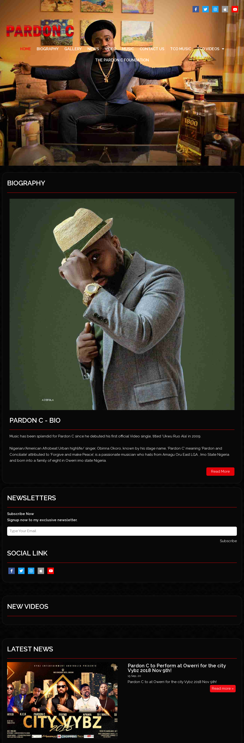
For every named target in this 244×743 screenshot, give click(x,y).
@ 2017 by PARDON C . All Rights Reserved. (38, 720)
